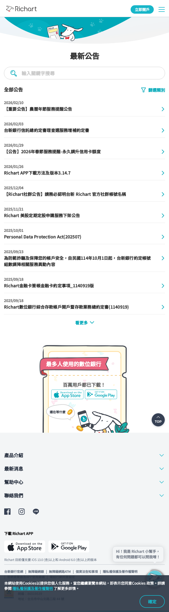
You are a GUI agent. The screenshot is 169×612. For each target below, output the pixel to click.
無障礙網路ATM (60, 571)
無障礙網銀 (36, 571)
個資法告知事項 (87, 571)
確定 (152, 601)
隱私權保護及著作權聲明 (32, 588)
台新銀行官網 (13, 571)
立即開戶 (142, 9)
